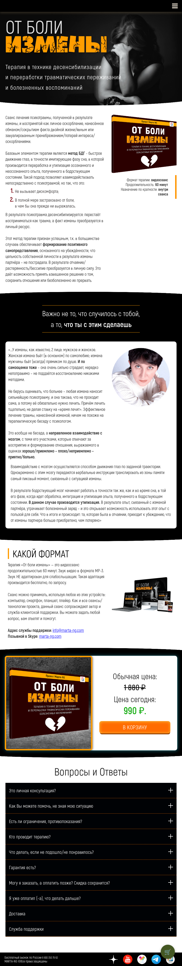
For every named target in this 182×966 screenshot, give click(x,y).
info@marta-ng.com (68, 630)
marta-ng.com (50, 636)
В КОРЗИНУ (135, 727)
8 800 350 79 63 (50, 957)
